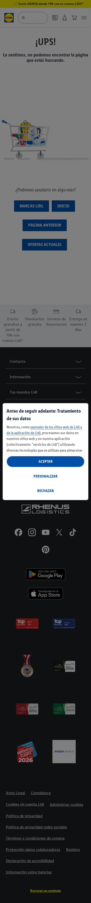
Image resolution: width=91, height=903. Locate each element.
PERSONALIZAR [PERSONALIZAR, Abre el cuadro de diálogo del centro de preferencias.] (45, 476)
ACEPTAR (46, 461)
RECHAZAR (45, 490)
